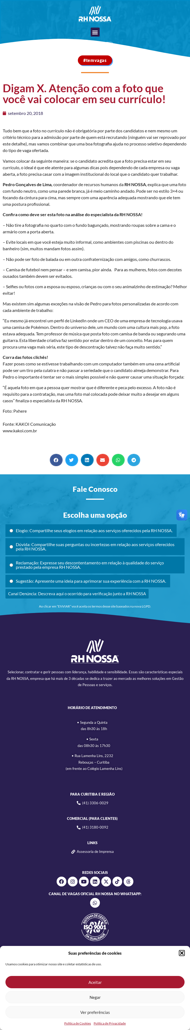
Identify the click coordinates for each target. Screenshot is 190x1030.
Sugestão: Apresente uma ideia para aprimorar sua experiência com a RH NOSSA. (88, 581)
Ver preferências (95, 1012)
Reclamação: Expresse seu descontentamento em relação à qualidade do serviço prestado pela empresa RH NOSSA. (87, 565)
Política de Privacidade (110, 1023)
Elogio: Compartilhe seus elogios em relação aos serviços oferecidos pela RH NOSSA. (91, 530)
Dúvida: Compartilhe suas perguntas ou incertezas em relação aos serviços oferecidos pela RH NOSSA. (92, 546)
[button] (182, 953)
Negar (95, 997)
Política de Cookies (77, 1023)
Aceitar (95, 982)
